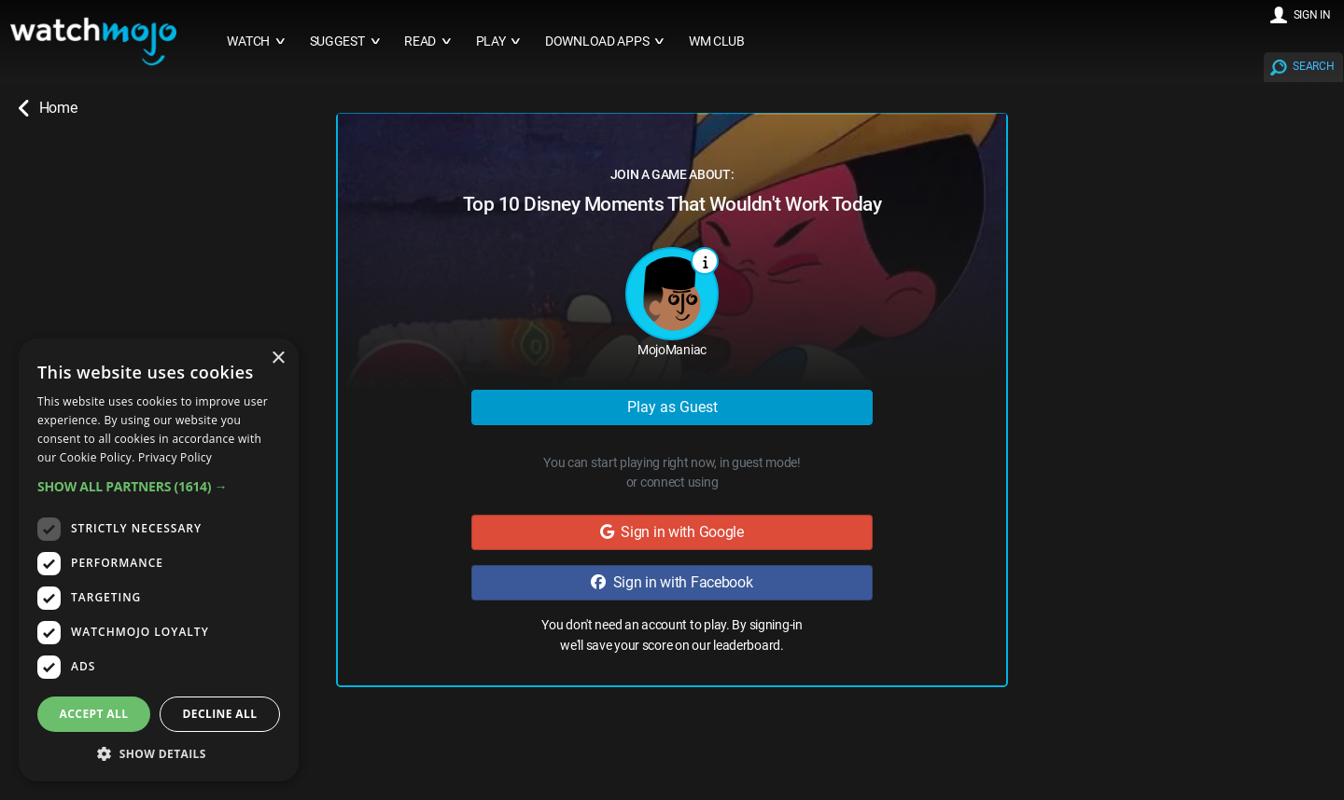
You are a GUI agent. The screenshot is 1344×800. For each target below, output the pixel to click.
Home (47, 108)
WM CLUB (717, 41)
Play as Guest (672, 407)
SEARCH (1313, 66)
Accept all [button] (94, 714)
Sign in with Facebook (671, 582)
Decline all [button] (220, 714)
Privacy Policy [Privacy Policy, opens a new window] (175, 457)
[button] (158, 486)
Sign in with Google (672, 532)
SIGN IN (1312, 14)
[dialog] (159, 559)
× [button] (278, 359)
